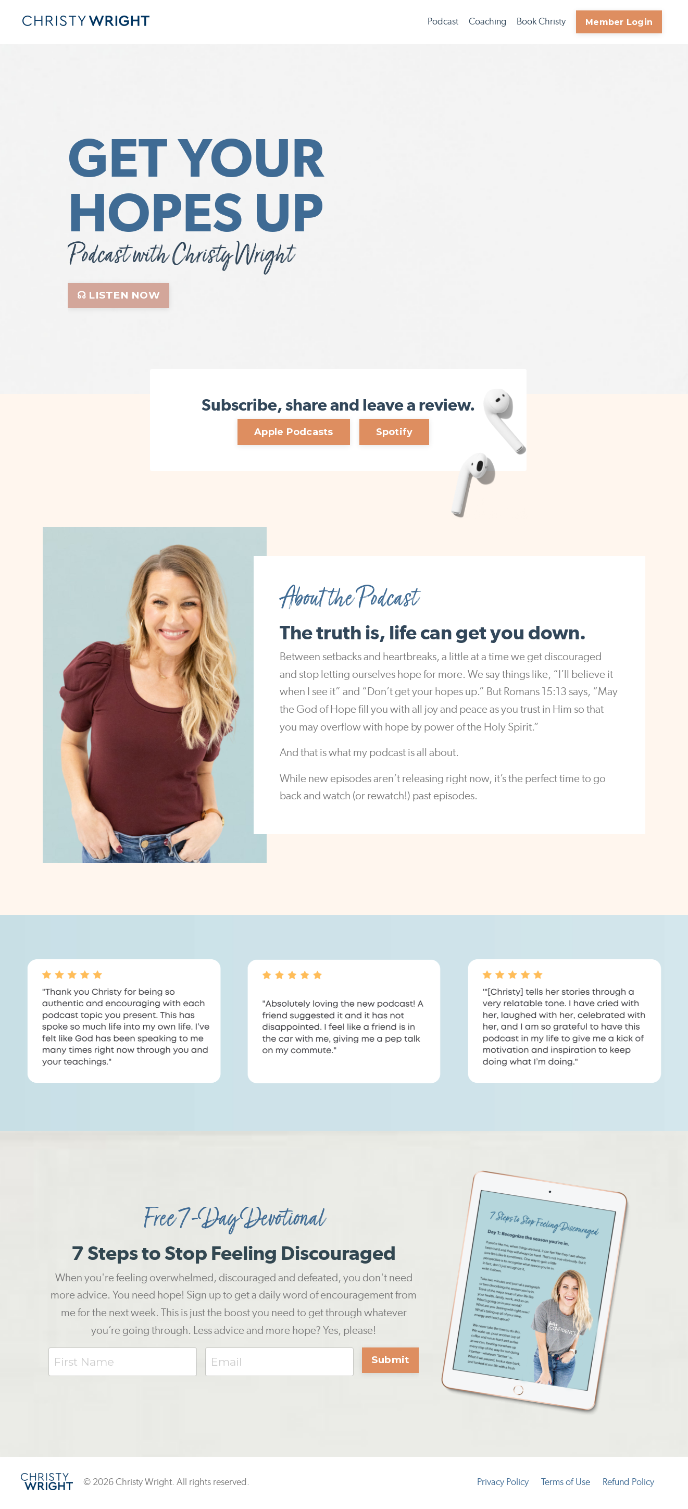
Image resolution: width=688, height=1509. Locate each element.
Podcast (443, 22)
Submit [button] (390, 1360)
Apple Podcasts (293, 432)
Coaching (487, 22)
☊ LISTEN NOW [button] (118, 295)
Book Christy (541, 22)
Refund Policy (628, 1483)
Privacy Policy (503, 1483)
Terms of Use (565, 1483)
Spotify (394, 432)
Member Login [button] (619, 22)
